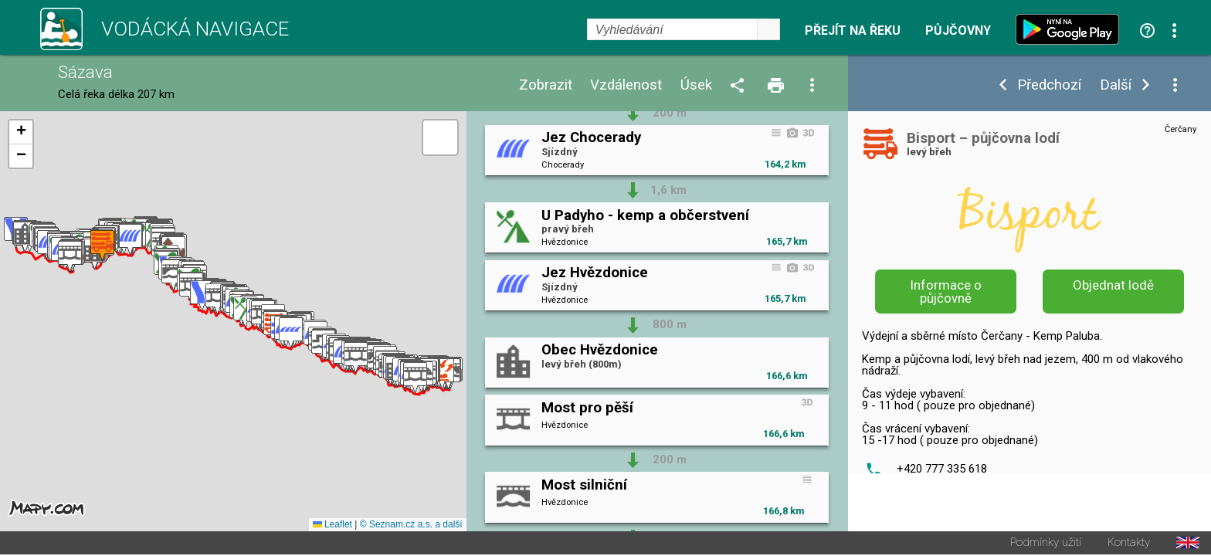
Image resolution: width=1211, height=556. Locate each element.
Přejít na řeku (853, 31)
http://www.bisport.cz (953, 492)
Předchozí (1049, 85)
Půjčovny (958, 31)
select (768, 29)
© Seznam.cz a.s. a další (411, 525)
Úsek (696, 85)
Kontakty (1129, 544)
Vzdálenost (626, 85)
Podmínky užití (1045, 544)
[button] (442, 375)
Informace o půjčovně (946, 291)
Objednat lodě (1113, 285)
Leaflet (332, 525)
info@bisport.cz (937, 513)
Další (1115, 85)
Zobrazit (545, 85)
